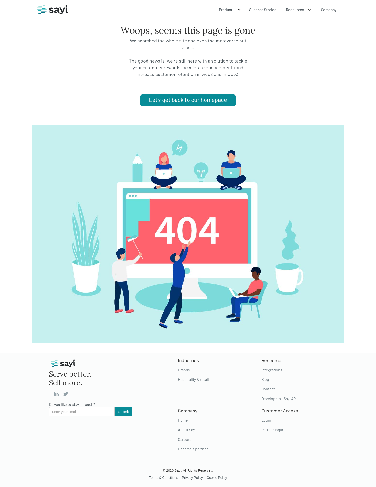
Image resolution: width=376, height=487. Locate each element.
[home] (52, 9)
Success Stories (262, 9)
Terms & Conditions (163, 478)
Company (329, 9)
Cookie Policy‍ (217, 478)
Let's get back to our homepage (188, 99)
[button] (229, 9)
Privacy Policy (192, 478)
